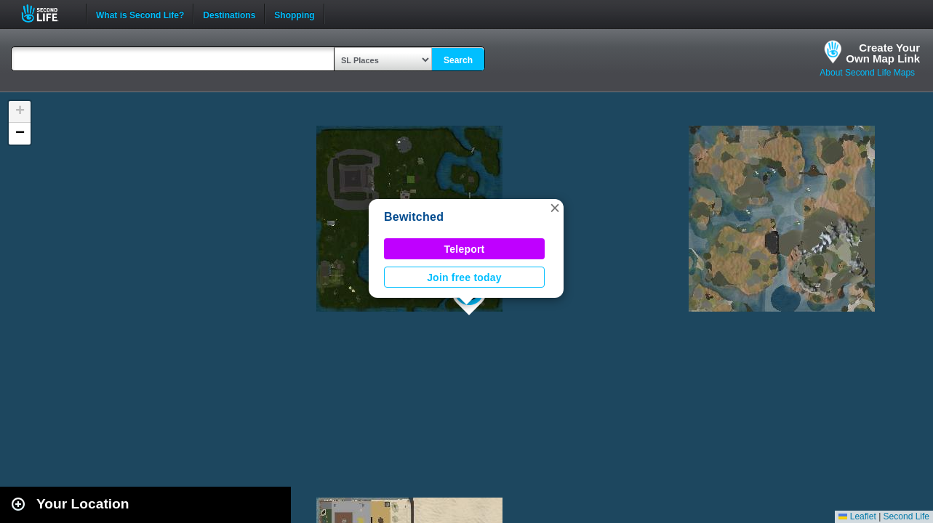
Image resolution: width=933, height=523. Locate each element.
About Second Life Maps (867, 73)
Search (458, 60)
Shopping (294, 13)
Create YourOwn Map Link (883, 53)
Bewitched (414, 217)
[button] (555, 207)
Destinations (229, 13)
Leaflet (857, 516)
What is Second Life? (140, 13)
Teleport (464, 249)
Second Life (47, 13)
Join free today (464, 277)
